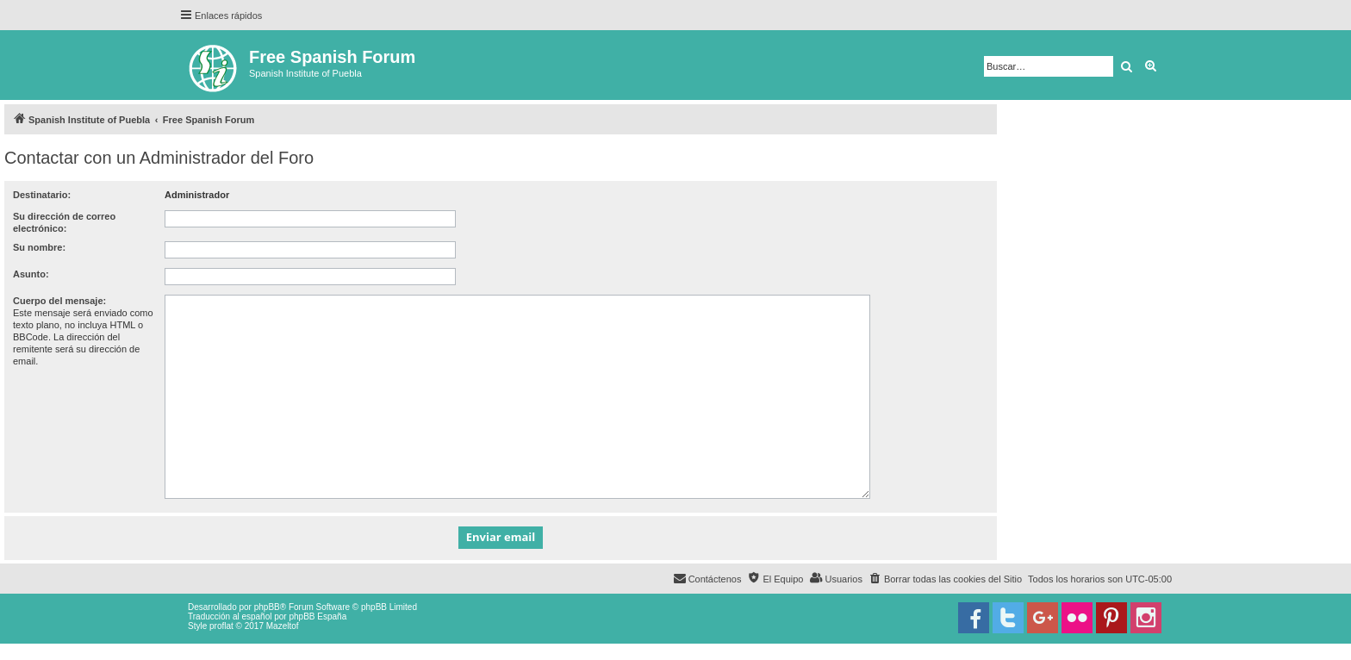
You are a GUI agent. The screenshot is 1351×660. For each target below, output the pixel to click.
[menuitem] (945, 579)
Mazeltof (282, 626)
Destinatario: (42, 195)
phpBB (267, 607)
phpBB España (317, 616)
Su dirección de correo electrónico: (64, 222)
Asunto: (31, 274)
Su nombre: (39, 247)
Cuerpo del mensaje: (59, 301)
